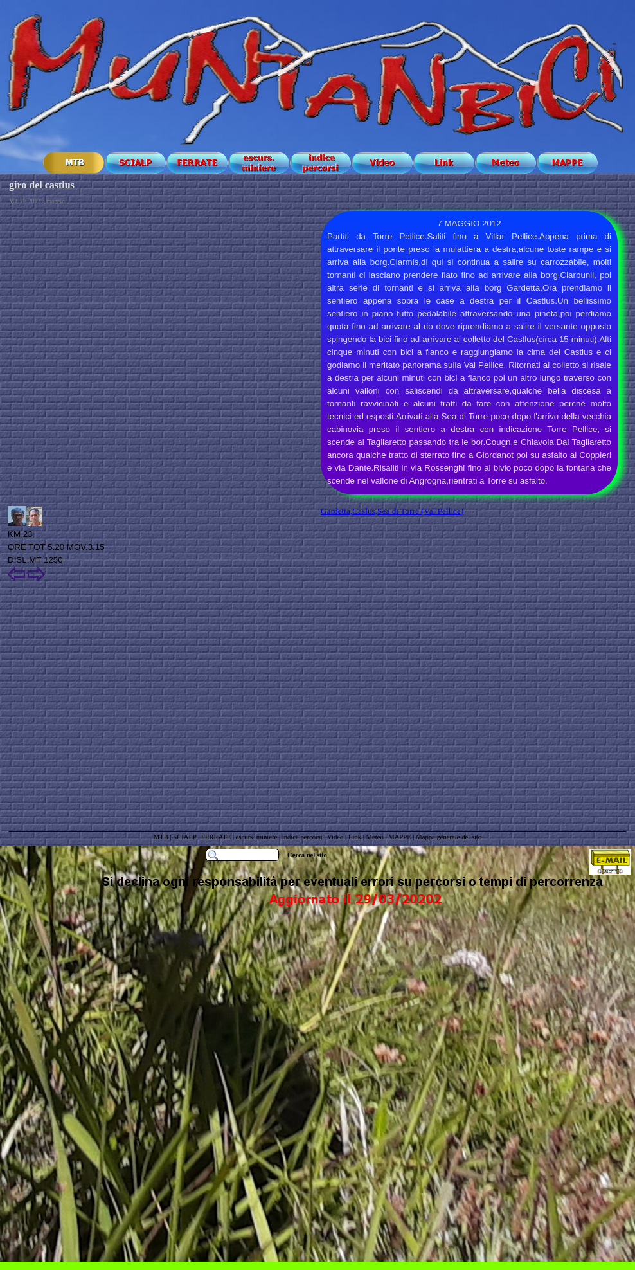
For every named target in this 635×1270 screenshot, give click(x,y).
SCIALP (184, 836)
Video (335, 836)
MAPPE (399, 836)
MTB (161, 836)
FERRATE (217, 836)
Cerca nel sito (307, 854)
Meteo (374, 836)
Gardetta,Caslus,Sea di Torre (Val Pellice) (392, 511)
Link (354, 836)
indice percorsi (303, 836)
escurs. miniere (257, 836)
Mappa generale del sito (448, 836)
